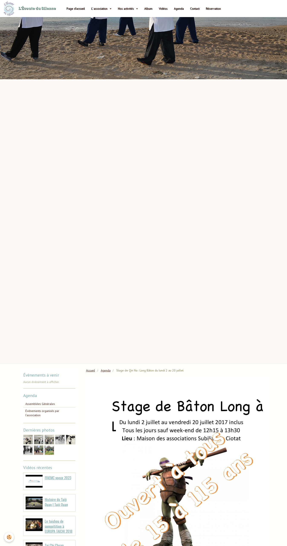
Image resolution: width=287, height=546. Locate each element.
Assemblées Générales (40, 404)
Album (148, 8)
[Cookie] (9, 537)
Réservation (213, 8)
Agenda (179, 8)
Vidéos (163, 8)
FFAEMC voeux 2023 (58, 477)
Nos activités (126, 8)
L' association (99, 8)
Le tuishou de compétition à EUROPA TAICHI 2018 (58, 526)
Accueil (90, 370)
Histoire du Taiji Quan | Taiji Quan (56, 502)
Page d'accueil (75, 8)
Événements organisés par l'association (42, 413)
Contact (194, 8)
